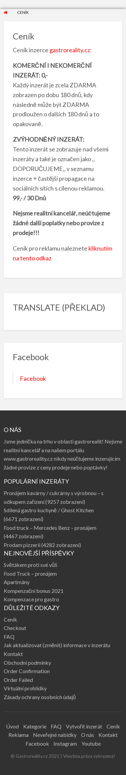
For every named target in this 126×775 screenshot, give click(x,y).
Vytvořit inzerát (84, 726)
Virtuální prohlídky (25, 688)
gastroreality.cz (69, 50)
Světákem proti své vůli (30, 565)
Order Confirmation (27, 671)
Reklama (18, 734)
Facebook (33, 378)
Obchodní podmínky (27, 662)
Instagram (65, 743)
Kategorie (34, 726)
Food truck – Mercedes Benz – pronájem (50, 527)
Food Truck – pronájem (30, 573)
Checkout (15, 628)
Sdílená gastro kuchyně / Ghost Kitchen (49, 510)
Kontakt (13, 654)
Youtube (91, 743)
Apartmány (17, 582)
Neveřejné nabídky (54, 734)
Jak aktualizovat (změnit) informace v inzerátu (57, 645)
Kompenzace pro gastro (31, 599)
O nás (87, 734)
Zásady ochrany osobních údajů (40, 697)
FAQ (9, 636)
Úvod (12, 726)
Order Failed (18, 680)
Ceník (10, 619)
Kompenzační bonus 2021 (34, 590)
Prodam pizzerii (22, 545)
